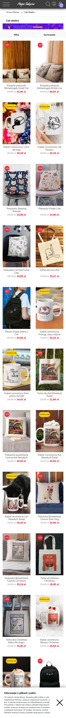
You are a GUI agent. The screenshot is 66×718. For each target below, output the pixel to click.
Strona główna (12, 12)
